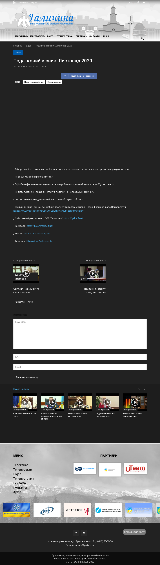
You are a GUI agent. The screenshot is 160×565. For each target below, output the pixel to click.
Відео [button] (50, 36)
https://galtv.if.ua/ (73, 218)
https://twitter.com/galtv (37, 233)
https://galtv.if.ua (83, 558)
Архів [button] (106, 36)
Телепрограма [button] (65, 36)
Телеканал (21, 36)
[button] (142, 38)
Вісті (83, 278)
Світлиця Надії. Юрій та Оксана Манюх (26, 290)
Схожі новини (21, 389)
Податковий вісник (33, 82)
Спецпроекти (54, 82)
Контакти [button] (94, 36)
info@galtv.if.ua (86, 545)
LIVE (131, 2)
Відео (18, 52)
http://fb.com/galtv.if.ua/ (39, 225)
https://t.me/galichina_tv (39, 241)
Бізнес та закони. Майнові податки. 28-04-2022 (51, 416)
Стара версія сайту (134, 531)
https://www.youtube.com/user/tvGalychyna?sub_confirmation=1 (48, 210)
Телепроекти (38, 36)
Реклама (81, 36)
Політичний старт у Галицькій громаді (95, 290)
